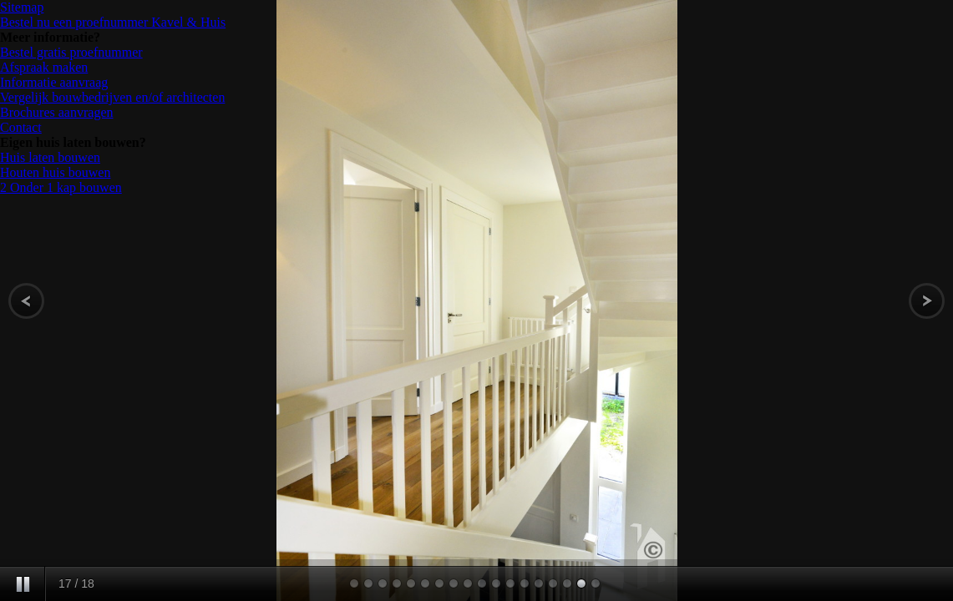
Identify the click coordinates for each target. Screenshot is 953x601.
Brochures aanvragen (57, 112)
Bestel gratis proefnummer (71, 52)
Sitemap (21, 7)
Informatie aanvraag (54, 82)
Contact (21, 127)
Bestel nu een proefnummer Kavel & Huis (113, 22)
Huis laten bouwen (50, 157)
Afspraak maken (44, 67)
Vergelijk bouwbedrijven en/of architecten (112, 97)
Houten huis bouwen (55, 172)
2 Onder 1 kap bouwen (61, 187)
